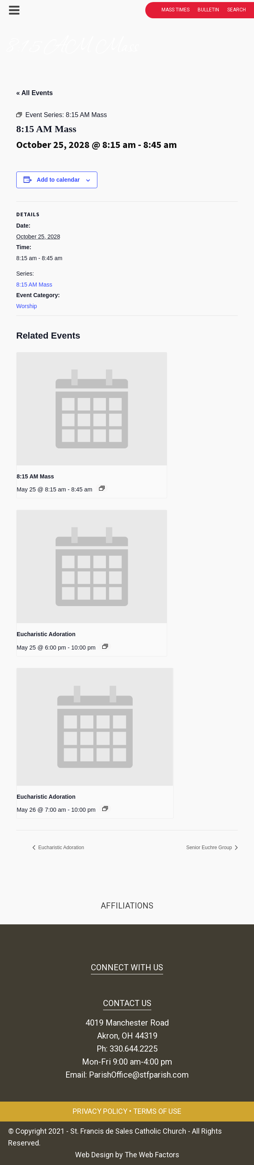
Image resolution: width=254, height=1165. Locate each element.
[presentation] (92, 408)
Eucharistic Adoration (46, 634)
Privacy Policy (100, 1111)
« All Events (34, 92)
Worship (26, 306)
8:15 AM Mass (34, 284)
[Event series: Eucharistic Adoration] (105, 646)
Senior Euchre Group (209, 847)
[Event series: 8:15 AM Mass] (102, 488)
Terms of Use (157, 1111)
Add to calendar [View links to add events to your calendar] (58, 179)
